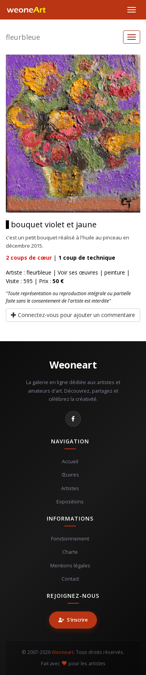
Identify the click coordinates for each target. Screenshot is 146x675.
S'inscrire (73, 620)
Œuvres (70, 474)
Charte (70, 552)
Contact (70, 579)
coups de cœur (29, 257)
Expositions (70, 501)
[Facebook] (73, 419)
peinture (114, 272)
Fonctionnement (70, 538)
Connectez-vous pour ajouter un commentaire (73, 315)
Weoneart (73, 364)
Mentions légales (70, 565)
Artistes (70, 488)
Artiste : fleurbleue (28, 272)
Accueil (70, 461)
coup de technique (86, 257)
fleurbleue (23, 37)
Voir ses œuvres (78, 272)
